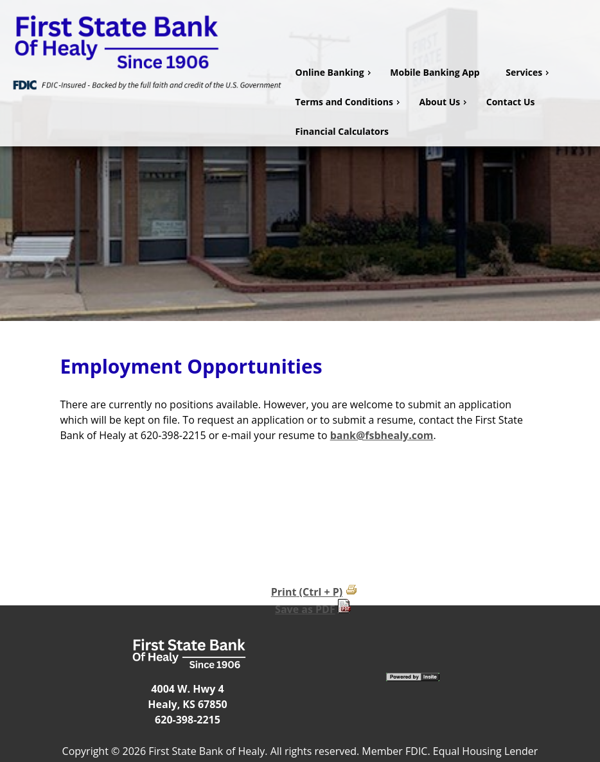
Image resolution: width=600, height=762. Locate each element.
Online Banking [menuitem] (335, 72)
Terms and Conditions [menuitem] (349, 102)
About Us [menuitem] (444, 102)
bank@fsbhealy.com (382, 435)
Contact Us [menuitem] (510, 102)
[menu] (442, 102)
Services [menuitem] (529, 72)
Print (284, 592)
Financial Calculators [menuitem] (342, 131)
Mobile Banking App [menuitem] (434, 72)
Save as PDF (305, 609)
